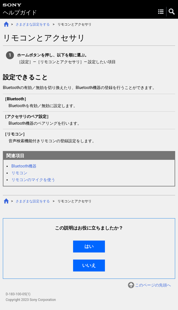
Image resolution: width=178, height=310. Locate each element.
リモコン (19, 173)
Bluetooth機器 (23, 166)
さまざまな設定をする (33, 24)
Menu (160, 11)
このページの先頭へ (153, 285)
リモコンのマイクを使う (33, 179)
